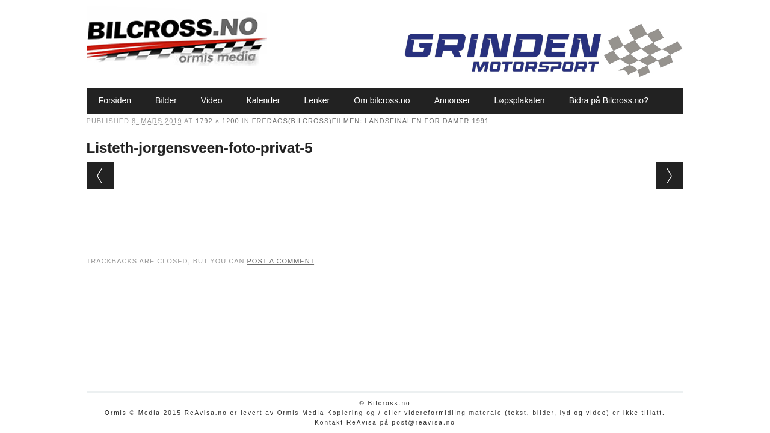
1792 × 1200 (217, 120)
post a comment (280, 261)
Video (212, 100)
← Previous (100, 175)
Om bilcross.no (382, 100)
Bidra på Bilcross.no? (608, 100)
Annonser (452, 100)
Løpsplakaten (519, 100)
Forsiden (115, 100)
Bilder (166, 100)
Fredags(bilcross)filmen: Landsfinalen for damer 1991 (370, 120)
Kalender (263, 100)
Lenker (317, 100)
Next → (669, 175)
